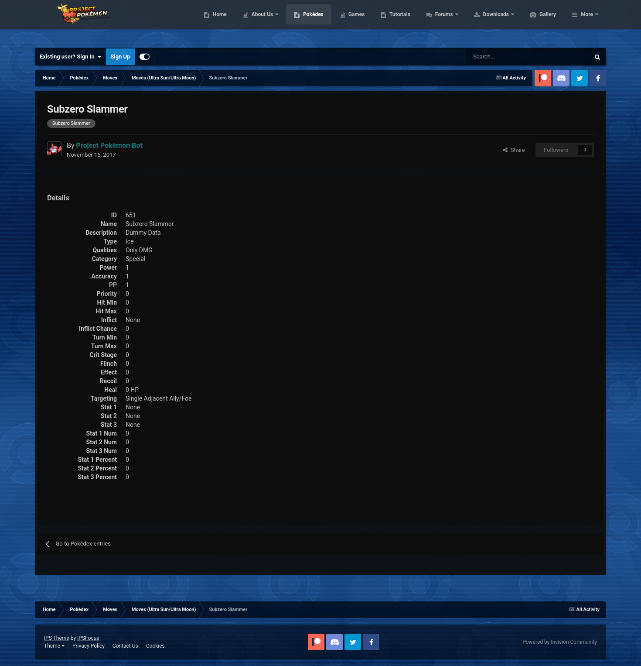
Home (261, 22)
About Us (304, 22)
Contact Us (125, 646)
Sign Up (120, 56)
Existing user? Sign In (70, 56)
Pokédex (354, 22)
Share (514, 150)
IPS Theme (56, 638)
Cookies (155, 646)
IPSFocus (88, 638)
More (587, 22)
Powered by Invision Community (559, 642)
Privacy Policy (88, 646)
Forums (486, 22)
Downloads (538, 22)
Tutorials (441, 22)
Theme (54, 646)
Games (398, 22)
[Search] (497, 56)
